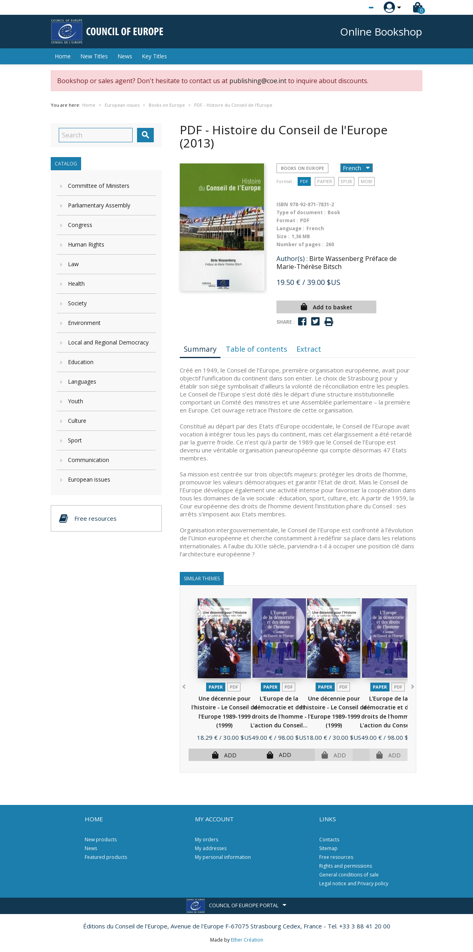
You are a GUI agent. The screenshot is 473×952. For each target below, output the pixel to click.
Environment (84, 323)
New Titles (94, 56)
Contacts (329, 839)
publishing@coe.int (257, 80)
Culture (77, 420)
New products (101, 839)
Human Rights (86, 244)
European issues (89, 479)
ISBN (282, 204)
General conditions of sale (349, 874)
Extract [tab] (308, 349)
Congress (80, 225)
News (124, 56)
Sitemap (328, 848)
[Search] (96, 135)
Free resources (336, 857)
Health (76, 283)
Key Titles (154, 56)
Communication (88, 460)
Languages (82, 381)
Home (63, 56)
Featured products (106, 857)
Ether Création (247, 939)
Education (80, 362)
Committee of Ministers (98, 185)
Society (77, 303)
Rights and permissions (345, 865)
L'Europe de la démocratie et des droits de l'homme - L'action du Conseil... (279, 716)
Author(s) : (292, 259)
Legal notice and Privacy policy (353, 883)
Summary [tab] (200, 349)
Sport (75, 440)
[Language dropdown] (356, 7)
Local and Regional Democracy (108, 342)
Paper (216, 687)
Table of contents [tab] (256, 349)
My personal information (223, 857)
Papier (324, 181)
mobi (366, 181)
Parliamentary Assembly (99, 205)
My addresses (211, 848)
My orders (206, 839)
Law (73, 264)
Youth (75, 401)
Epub (346, 181)
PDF (304, 181)
